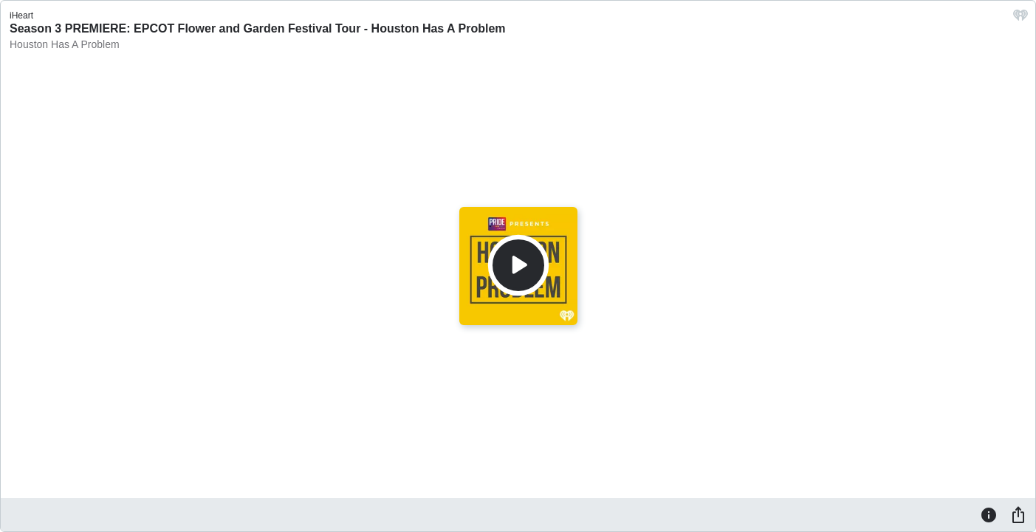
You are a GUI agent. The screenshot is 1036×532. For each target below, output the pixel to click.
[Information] (989, 514)
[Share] (1018, 514)
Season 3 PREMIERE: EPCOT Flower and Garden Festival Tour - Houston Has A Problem (258, 28)
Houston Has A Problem (65, 44)
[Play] (518, 265)
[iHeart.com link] (1020, 19)
